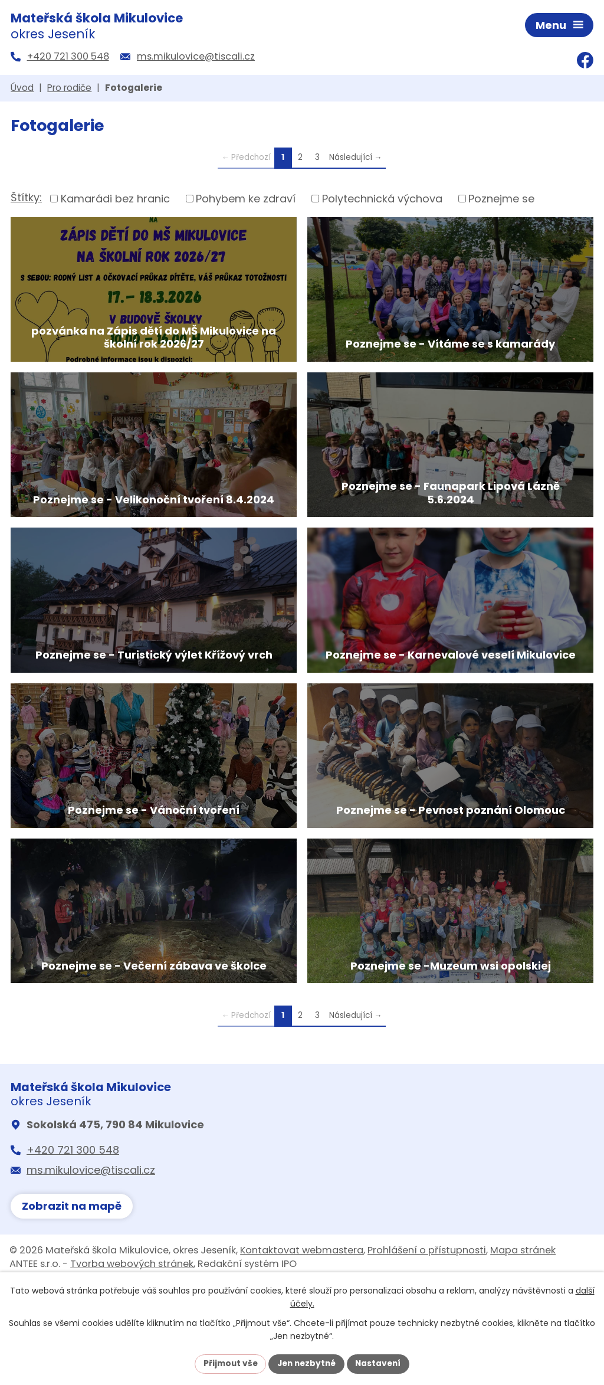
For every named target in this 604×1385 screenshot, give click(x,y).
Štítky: (26, 199)
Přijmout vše (227, 1363)
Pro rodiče (69, 90)
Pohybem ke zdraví (246, 200)
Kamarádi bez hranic (115, 200)
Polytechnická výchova (382, 200)
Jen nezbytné (306, 1363)
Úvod (22, 90)
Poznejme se (501, 200)
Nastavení (381, 1363)
